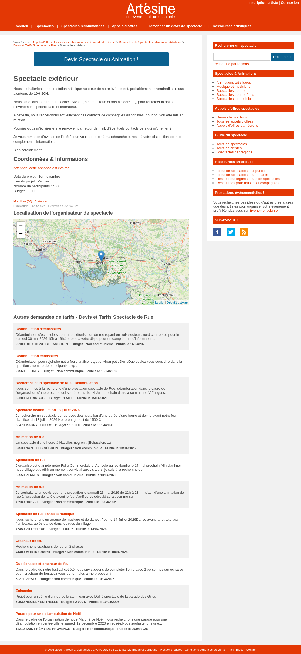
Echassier (24, 591)
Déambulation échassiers (37, 356)
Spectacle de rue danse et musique (45, 514)
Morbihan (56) (22, 201)
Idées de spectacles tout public (241, 171)
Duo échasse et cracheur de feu (42, 564)
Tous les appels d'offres (235, 121)
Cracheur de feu (29, 541)
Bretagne (41, 201)
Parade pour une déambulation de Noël (48, 614)
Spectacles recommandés (82, 26)
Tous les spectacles (232, 144)
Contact (251, 649)
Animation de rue (30, 437)
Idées (239, 649)
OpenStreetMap (177, 302)
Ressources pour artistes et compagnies (248, 183)
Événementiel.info (264, 210)
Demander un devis (232, 117)
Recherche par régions (231, 64)
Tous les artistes (229, 148)
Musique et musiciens (233, 86)
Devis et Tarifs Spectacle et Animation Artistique (150, 42)
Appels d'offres (124, 26)
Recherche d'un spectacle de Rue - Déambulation (57, 383)
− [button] (21, 234)
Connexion (290, 3)
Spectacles (44, 26)
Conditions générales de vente (205, 649)
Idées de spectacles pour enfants (242, 175)
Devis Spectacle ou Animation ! (101, 59)
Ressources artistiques (232, 26)
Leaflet (159, 302)
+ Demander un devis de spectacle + (175, 26)
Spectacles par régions (234, 152)
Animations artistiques (234, 82)
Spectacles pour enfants (235, 95)
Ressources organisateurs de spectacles (248, 179)
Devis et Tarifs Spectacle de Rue (34, 45)
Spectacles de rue (31, 460)
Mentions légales (171, 649)
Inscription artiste (263, 3)
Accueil (22, 26)
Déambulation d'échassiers (38, 329)
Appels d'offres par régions (237, 125)
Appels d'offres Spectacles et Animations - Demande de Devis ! (74, 42)
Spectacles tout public (234, 99)
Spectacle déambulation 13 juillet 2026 (48, 410)
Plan (231, 649)
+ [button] (21, 226)
